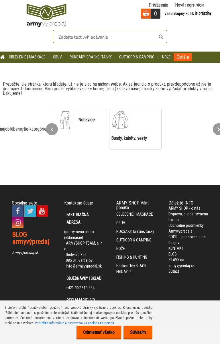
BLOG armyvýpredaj (30, 238)
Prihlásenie (158, 5)
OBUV (57, 57)
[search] (161, 37)
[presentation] (52, 129)
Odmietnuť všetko (97, 332)
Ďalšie (182, 57)
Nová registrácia (189, 5)
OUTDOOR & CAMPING (136, 57)
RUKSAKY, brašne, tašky (91, 57)
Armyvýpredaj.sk (25, 252)
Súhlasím (137, 332)
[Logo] (46, 14)
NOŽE (166, 57)
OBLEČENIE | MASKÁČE (27, 57)
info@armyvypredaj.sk (84, 266)
